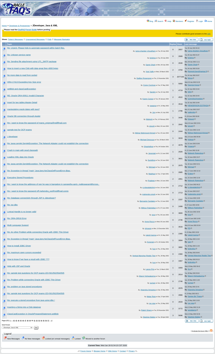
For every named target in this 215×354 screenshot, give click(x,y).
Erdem (190, 174)
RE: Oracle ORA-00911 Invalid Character (25, 96)
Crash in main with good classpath (22, 150)
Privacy (132, 351)
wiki (208, 34)
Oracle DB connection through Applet (23, 116)
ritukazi (191, 140)
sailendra (191, 112)
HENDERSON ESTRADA (198, 106)
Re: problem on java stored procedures (24, 287)
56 (46, 320)
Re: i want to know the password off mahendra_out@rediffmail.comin (38, 191)
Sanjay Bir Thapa (195, 296)
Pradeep (151, 181)
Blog (150, 21)
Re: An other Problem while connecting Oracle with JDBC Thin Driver (38, 232)
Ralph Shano (146, 310)
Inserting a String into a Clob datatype (24, 307)
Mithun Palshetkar (148, 208)
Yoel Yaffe (150, 72)
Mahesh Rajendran (195, 153)
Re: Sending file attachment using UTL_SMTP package (31, 61)
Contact (123, 351)
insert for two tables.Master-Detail (22, 102)
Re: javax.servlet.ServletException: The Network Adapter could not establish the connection (48, 143)
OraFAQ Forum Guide (27, 30)
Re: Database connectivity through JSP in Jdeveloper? (31, 198)
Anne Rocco (150, 222)
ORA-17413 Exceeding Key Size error (24, 82)
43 (16, 320)
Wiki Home (112, 351)
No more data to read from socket (22, 75)
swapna (153, 106)
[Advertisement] (124, 8)
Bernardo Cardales (147, 201)
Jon (153, 112)
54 (41, 320)
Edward (191, 119)
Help (168, 21)
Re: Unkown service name (19, 55)
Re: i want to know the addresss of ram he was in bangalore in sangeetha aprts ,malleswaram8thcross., (53, 184)
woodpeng (192, 310)
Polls (49, 39)
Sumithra (151, 160)
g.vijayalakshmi (149, 187)
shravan (148, 228)
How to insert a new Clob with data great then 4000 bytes (32, 68)
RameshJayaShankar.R (197, 71)
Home (208, 21)
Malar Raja (151, 297)
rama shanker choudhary (145, 51)
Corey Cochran (149, 85)
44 (18, 320)
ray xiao (152, 303)
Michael (152, 167)
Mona (190, 78)
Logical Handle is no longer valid (21, 212)
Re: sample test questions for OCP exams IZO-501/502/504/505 (35, 273)
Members (178, 21)
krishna (153, 58)
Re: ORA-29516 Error (17, 218)
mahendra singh (148, 194)
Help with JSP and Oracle (18, 266)
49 (30, 320)
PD (189, 228)
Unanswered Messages (35, 39)
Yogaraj (191, 146)
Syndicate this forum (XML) (200, 331)
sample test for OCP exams (19, 130)
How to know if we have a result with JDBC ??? (28, 259)
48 (27, 320)
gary (189, 242)
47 (25, 320)
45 (21, 320)
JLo (189, 269)
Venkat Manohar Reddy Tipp (143, 256)
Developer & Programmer (19, 26)
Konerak (150, 242)
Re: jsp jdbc (12, 205)
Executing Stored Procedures (20, 177)
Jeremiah (152, 153)
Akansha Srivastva (148, 290)
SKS (190, 92)
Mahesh (149, 119)
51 (34, 320)
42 (14, 320)
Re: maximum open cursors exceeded (24, 252)
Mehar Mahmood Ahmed (145, 133)
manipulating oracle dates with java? (23, 109)
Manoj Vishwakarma (147, 276)
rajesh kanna (151, 235)
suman (152, 283)
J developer (12, 136)
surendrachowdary (195, 99)
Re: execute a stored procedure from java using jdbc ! (31, 300)
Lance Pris (150, 269)
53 (39, 320)
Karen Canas (148, 99)
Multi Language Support (18, 225)
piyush (152, 126)
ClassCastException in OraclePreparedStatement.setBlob (33, 314)
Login (199, 21)
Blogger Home (99, 351)
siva (153, 215)
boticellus (192, 249)
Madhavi (151, 174)
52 (37, 320)
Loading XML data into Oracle (20, 157)
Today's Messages (15, 39)
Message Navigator (62, 39)
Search (159, 21)
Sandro (153, 92)
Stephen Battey (149, 317)
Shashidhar (148, 146)
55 (43, 320)
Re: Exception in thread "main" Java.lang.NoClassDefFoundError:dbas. (39, 171)
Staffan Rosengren (144, 78)
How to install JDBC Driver (19, 246)
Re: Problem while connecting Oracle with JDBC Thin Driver (34, 280)
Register (189, 21)
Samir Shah (150, 65)
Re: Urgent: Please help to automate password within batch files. (36, 48)
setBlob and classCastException (21, 89)
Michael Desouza (147, 140)
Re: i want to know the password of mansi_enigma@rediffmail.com (37, 123)
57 (48, 320)
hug (153, 249)
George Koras (193, 85)
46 (23, 320)
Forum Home (85, 351)
